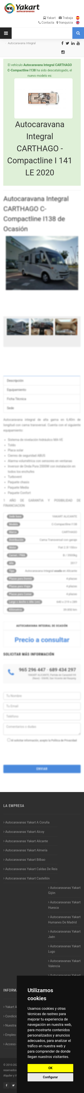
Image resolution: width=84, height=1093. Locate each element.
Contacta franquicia (55, 22)
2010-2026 (12, 1064)
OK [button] (50, 1068)
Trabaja (66, 18)
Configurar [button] (50, 1077)
